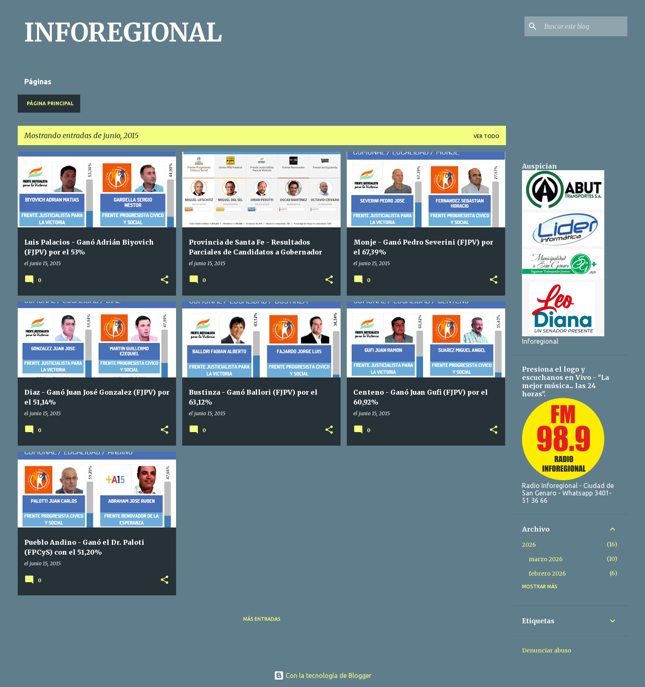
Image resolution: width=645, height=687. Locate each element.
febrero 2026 (547, 573)
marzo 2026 (546, 559)
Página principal (50, 103)
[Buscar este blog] (584, 26)
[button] (164, 280)
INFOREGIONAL (123, 32)
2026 (529, 544)
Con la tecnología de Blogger (322, 675)
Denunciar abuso (546, 650)
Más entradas (262, 619)
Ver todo (486, 136)
